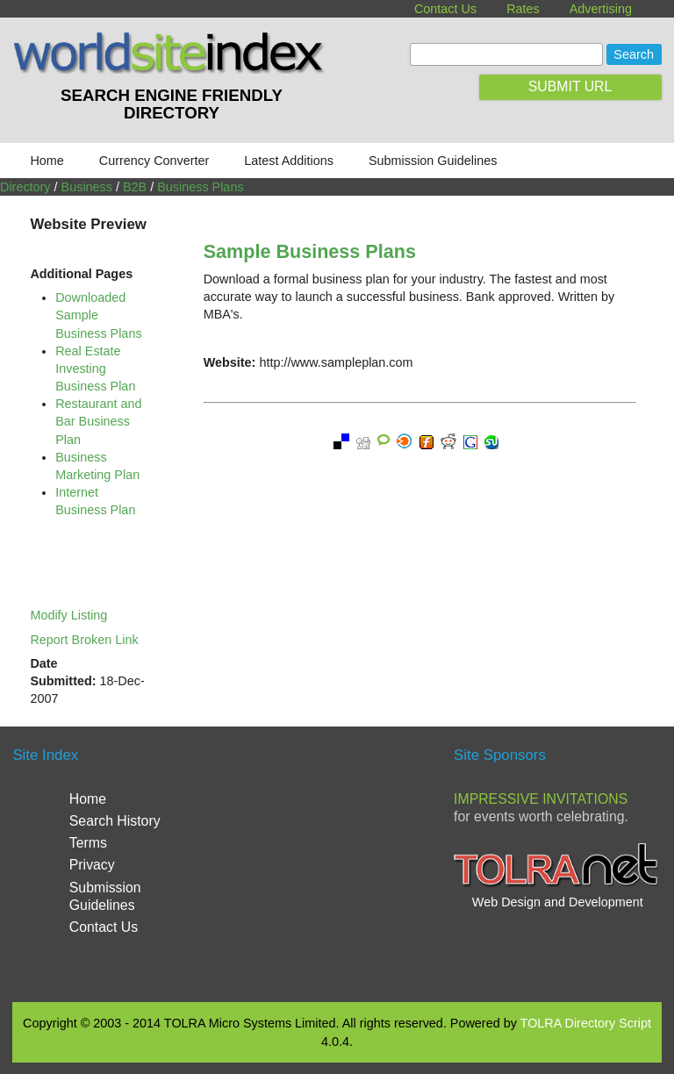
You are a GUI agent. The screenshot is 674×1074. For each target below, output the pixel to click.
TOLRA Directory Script (585, 1023)
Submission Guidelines (433, 161)
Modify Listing (68, 615)
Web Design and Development (557, 902)
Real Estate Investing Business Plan (95, 368)
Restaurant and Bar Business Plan (98, 421)
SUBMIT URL (570, 86)
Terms (88, 842)
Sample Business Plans (310, 251)
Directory (25, 187)
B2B (135, 187)
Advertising (601, 9)
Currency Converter (154, 161)
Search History (115, 820)
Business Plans (200, 187)
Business (86, 187)
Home (46, 161)
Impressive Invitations (540, 798)
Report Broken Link (84, 640)
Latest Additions (288, 161)
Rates (523, 9)
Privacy (92, 864)
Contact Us (445, 9)
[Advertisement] (380, 861)
